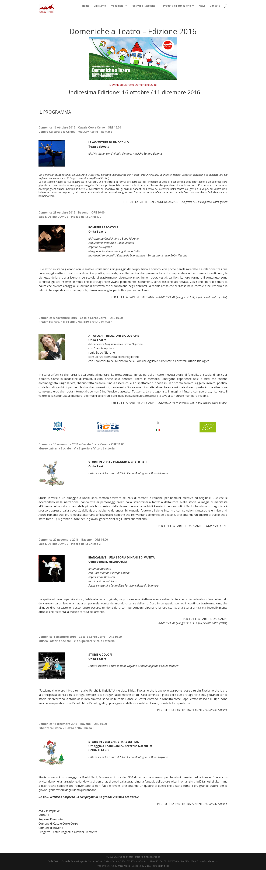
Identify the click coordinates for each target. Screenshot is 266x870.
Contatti (215, 11)
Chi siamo (100, 11)
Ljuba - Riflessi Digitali (157, 865)
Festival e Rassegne (143, 11)
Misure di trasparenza (147, 856)
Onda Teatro (126, 856)
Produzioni (117, 11)
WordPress (124, 865)
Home (85, 11)
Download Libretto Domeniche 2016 (133, 85)
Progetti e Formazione (177, 11)
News (202, 11)
